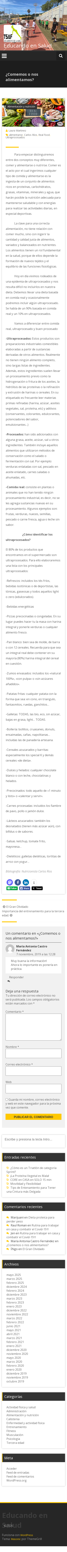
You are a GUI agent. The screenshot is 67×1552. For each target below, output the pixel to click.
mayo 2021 (13, 1336)
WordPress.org (16, 1486)
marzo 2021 (14, 1344)
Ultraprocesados (15, 137)
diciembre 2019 (16, 1379)
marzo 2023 (14, 1304)
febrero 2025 (15, 1288)
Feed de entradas (17, 1478)
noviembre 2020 (17, 1359)
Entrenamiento (16, 1433)
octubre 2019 (15, 1387)
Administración (16, 1417)
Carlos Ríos (30, 135)
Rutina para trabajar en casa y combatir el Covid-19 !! (32, 1233)
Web (9, 1088)
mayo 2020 (13, 1363)
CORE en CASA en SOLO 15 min (30, 1185)
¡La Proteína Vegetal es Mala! (29, 1182)
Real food (44, 135)
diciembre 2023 (16, 1300)
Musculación (14, 1441)
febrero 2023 (15, 1308)
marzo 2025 (14, 1284)
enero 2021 (14, 1352)
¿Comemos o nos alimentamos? (27, 1251)
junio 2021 (13, 1332)
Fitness (11, 1437)
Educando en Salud (28, 45)
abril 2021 (13, 1340)
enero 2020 (14, 1375)
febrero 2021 (15, 1348)
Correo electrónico (19, 1070)
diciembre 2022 (16, 1316)
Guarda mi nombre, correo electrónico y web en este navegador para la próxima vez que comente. (33, 1109)
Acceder (11, 1474)
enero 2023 (14, 1312)
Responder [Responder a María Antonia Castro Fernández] (16, 977)
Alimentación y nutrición (21, 106)
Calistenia (12, 1425)
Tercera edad (15, 1448)
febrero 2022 (15, 1328)
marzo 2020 (14, 1367)
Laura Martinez (17, 130)
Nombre (12, 1053)
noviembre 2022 (17, 1320)
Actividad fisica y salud (21, 1413)
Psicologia (13, 1445)
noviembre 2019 (17, 1383)
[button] (10, 882)
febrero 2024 (15, 1296)
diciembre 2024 (16, 1292)
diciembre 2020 (16, 1356)
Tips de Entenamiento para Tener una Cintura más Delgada (31, 1195)
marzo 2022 (14, 1324)
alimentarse (16, 135)
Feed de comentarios (20, 1482)
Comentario (15, 1012)
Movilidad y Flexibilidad (25, 1189)
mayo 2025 (13, 1281)
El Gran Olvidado (15, 907)
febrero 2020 (15, 1371)
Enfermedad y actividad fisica (25, 1429)
